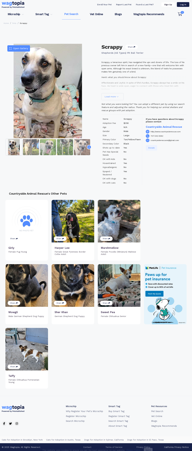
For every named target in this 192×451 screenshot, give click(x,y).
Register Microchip (76, 416)
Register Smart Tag (119, 416)
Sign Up (168, 4)
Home (6, 23)
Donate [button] (151, 148)
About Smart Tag (117, 426)
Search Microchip (75, 421)
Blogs (118, 14)
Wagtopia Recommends (148, 14)
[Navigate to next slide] (89, 147)
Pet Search (71, 14)
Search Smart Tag (118, 421)
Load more (112, 96)
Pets (14, 23)
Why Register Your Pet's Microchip (84, 411)
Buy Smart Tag (116, 411)
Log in (183, 4)
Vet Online (96, 14)
